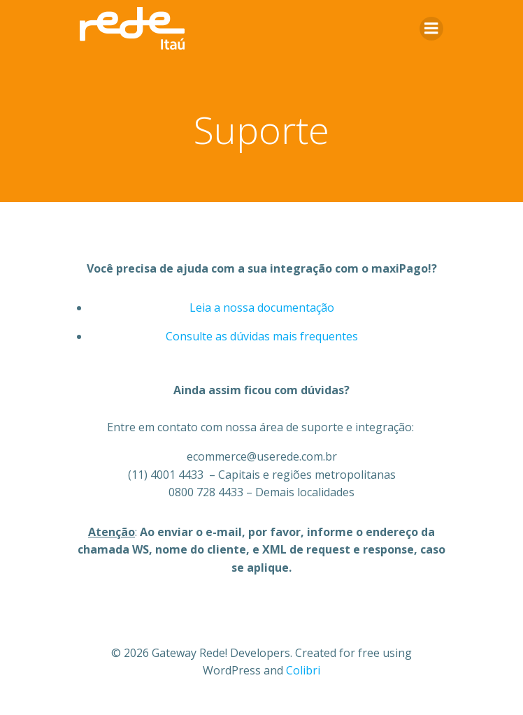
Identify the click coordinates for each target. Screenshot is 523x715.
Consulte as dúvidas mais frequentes (262, 336)
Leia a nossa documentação (261, 307)
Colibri (303, 670)
